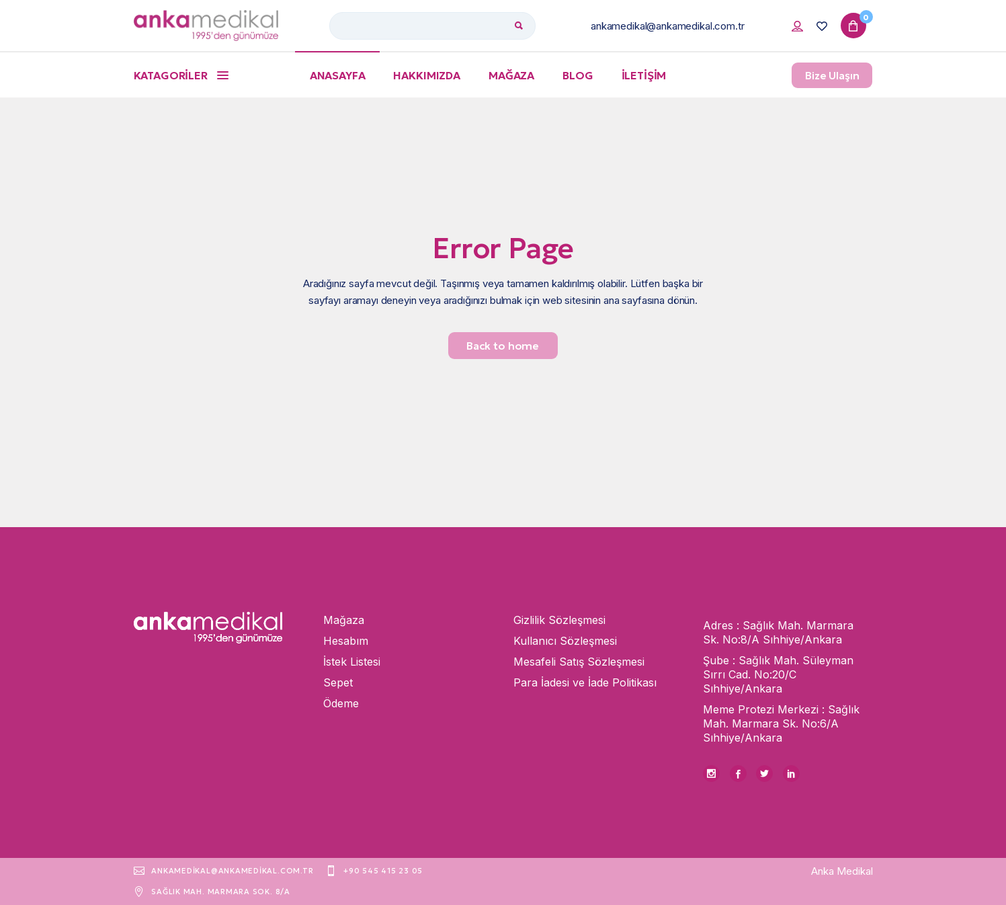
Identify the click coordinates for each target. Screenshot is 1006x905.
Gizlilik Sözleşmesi (559, 620)
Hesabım (345, 640)
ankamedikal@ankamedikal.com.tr (668, 25)
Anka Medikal (842, 871)
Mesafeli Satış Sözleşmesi (578, 661)
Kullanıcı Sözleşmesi (565, 640)
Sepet (338, 682)
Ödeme (341, 703)
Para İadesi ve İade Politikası (585, 682)
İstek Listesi (351, 661)
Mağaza (343, 620)
